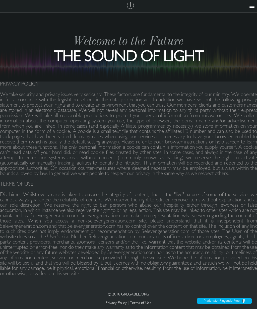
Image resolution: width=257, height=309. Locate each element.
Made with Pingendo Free (224, 301)
